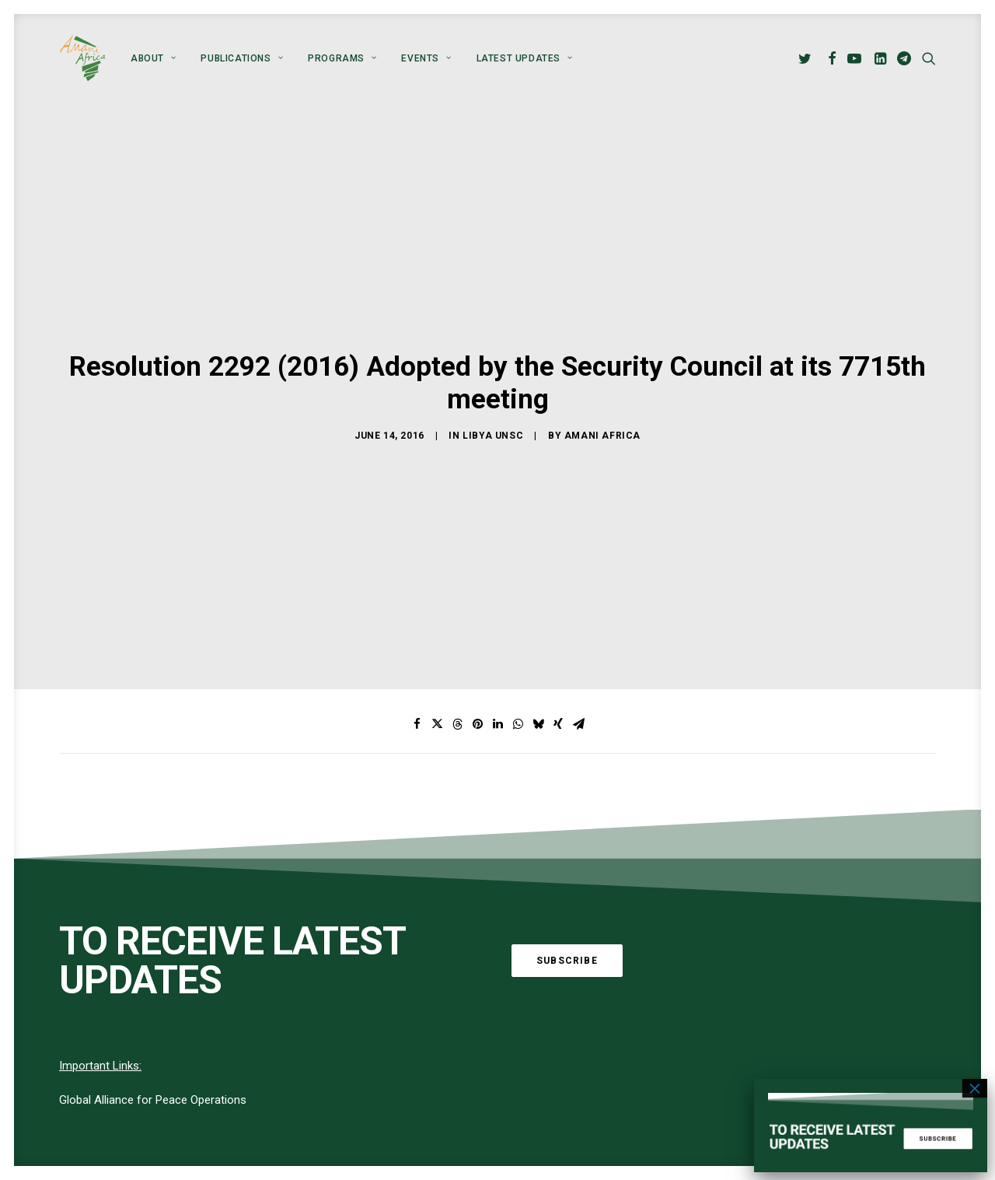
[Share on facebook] (416, 697)
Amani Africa (602, 421)
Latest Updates (525, 58)
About (153, 58)
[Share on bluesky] (538, 697)
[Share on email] (578, 697)
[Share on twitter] (437, 697)
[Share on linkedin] (497, 697)
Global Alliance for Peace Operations (152, 1073)
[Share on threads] (457, 697)
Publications (242, 58)
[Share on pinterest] (477, 697)
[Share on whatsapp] (517, 697)
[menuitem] (153, 58)
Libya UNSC (493, 421)
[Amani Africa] (82, 58)
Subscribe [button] (567, 933)
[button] (807, 58)
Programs (342, 58)
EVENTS (426, 58)
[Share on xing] (558, 697)
